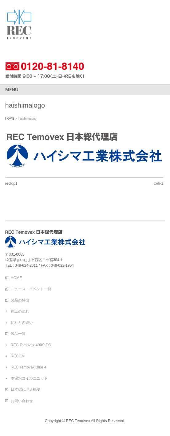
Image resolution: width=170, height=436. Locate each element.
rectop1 (11, 183)
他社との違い (22, 322)
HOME (16, 278)
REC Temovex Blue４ (29, 367)
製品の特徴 (20, 300)
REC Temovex (78, 421)
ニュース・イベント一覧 (31, 289)
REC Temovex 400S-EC (31, 345)
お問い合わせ (22, 401)
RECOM (18, 356)
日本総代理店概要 (25, 389)
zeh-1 (158, 183)
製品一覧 (18, 333)
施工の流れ (20, 311)
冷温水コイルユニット (29, 378)
